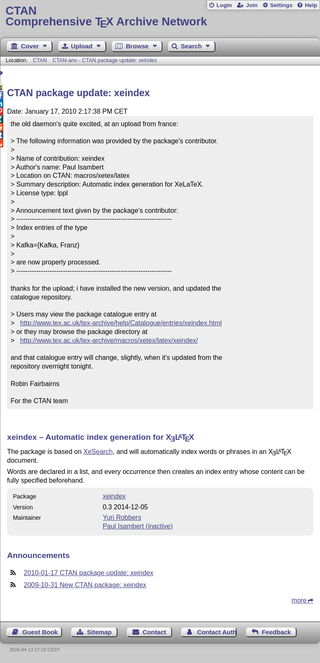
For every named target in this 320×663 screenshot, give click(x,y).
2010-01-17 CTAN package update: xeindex (88, 572)
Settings (281, 5)
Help (311, 5)
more (299, 600)
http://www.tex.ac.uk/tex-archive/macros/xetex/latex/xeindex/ (109, 340)
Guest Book (40, 632)
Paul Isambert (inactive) (137, 526)
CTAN (40, 60)
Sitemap (99, 632)
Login (224, 5)
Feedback (276, 632)
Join (252, 5)
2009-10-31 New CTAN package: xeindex (85, 584)
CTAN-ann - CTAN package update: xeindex (104, 60)
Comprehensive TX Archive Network (159, 16)
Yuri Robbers (121, 517)
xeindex (113, 496)
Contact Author (217, 632)
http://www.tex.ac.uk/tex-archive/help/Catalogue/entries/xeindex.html (121, 323)
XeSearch (97, 451)
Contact (154, 632)
